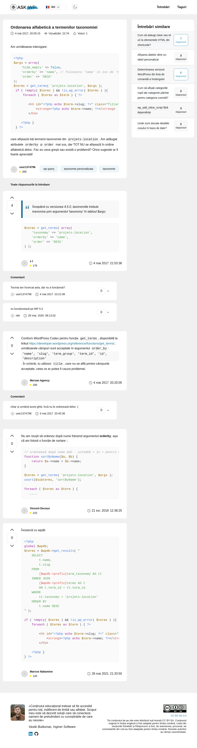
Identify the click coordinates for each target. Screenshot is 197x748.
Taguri (181, 7)
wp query (48, 168)
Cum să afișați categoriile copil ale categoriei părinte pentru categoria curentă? (153, 92)
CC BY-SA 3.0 (178, 715)
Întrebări (163, 7)
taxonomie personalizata (78, 168)
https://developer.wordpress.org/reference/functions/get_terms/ (71, 343)
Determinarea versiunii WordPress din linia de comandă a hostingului (151, 74)
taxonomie (109, 168)
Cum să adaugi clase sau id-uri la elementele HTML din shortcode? (155, 40)
